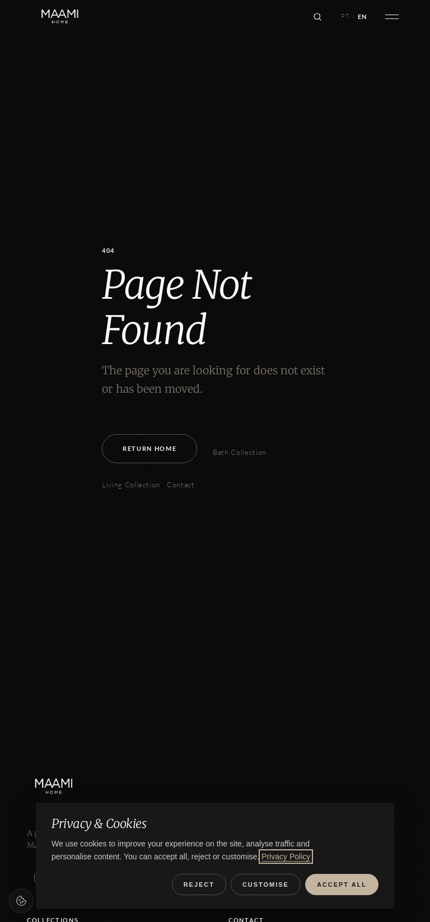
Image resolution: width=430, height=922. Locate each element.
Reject (199, 884)
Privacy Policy (285, 856)
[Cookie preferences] (21, 900)
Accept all (342, 884)
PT (345, 16)
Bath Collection (240, 452)
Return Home (149, 448)
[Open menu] (392, 16)
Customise (265, 884)
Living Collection (131, 484)
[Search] (317, 17)
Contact (181, 484)
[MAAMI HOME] (62, 786)
